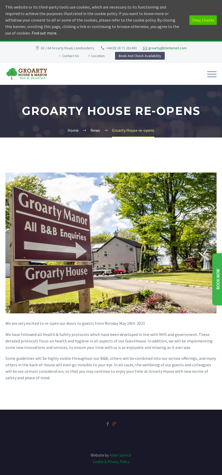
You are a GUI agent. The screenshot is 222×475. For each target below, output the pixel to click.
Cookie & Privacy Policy (111, 461)
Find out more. (44, 33)
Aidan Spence (120, 455)
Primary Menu (212, 74)
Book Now (218, 279)
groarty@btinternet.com (167, 48)
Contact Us (70, 55)
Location (98, 55)
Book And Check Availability (140, 55)
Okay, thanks (203, 20)
